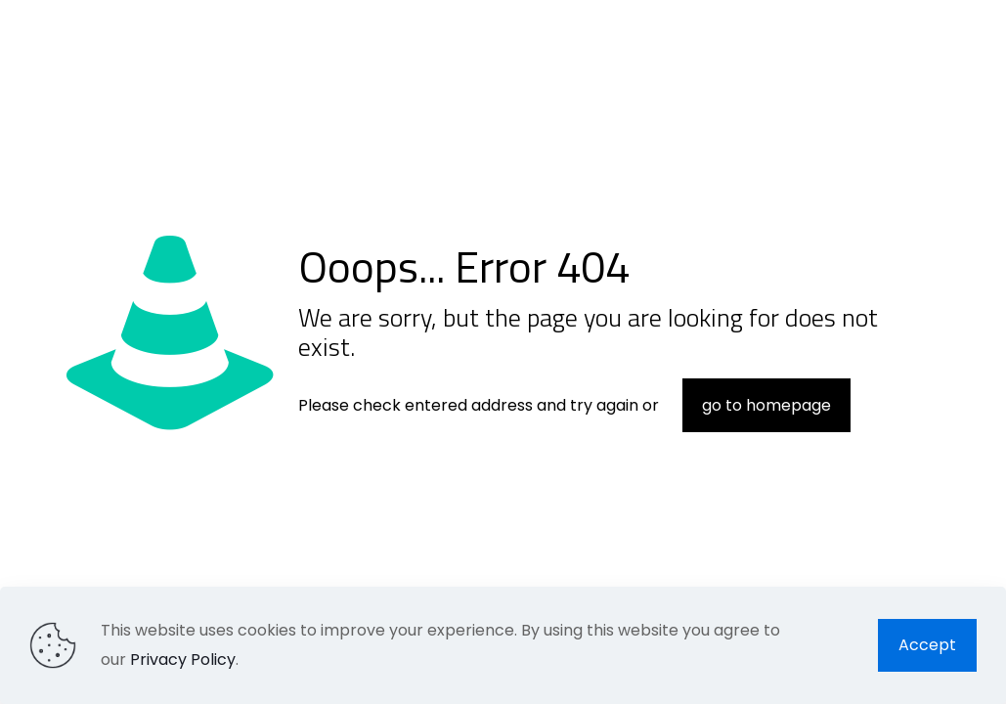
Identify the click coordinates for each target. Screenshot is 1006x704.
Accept (927, 645)
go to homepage (766, 405)
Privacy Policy (183, 659)
